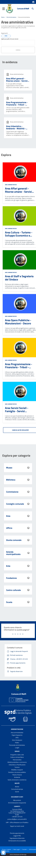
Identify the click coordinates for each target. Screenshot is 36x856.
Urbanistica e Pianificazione (17, 765)
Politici (17, 742)
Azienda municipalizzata (13, 553)
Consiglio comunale (15, 503)
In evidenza (9, 62)
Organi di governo (17, 735)
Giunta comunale (13, 540)
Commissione (12, 491)
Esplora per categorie (16, 455)
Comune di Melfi (23, 8)
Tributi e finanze (17, 775)
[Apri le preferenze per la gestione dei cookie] (3, 852)
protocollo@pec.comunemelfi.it (17, 819)
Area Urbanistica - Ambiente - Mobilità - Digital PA (16, 128)
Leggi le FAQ (17, 836)
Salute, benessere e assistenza (17, 780)
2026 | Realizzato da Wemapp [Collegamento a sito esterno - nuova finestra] (18, 854)
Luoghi (17, 748)
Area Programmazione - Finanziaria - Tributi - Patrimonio (17, 105)
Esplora (6, 155)
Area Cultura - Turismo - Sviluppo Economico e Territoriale (18, 235)
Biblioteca (10, 479)
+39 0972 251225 (17, 817)
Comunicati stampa (17, 789)
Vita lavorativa (17, 760)
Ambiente (17, 777)
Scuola (9, 602)
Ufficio (9, 528)
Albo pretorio (17, 800)
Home (3, 17)
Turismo (17, 767)
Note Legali (16, 849)
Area (8, 515)
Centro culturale (13, 590)
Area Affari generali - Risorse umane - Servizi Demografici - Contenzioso (17, 82)
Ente (8, 565)
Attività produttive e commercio (17, 762)
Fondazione (11, 578)
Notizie (17, 787)
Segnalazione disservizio (17, 838)
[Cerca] (33, 9)
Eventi (17, 792)
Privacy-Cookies (6, 849)
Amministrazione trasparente (17, 803)
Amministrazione (11, 17)
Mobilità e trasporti (17, 770)
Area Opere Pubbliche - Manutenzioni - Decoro (18, 321)
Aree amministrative (24, 17)
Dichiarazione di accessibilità (17, 841)
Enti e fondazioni (17, 740)
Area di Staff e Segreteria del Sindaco (19, 277)
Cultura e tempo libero (17, 757)
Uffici (17, 737)
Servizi (17, 751)
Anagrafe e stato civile (17, 755)
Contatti (17, 806)
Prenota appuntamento (17, 833)
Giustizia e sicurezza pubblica (17, 772)
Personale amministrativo (17, 745)
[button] (33, 2)
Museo (9, 467)
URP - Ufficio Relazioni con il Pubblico (17, 822)
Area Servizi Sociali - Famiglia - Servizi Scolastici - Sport (16, 411)
